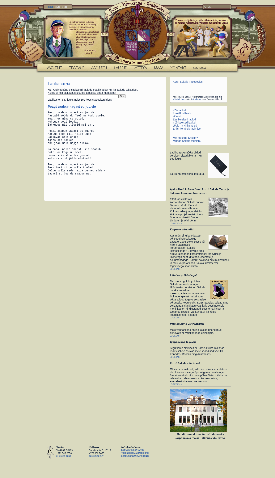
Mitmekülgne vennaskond (187, 323)
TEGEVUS (76, 68)
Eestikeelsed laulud (184, 119)
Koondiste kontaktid (132, 450)
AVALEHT (54, 68)
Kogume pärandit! (182, 229)
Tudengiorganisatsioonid (135, 453)
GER (64, 7)
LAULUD (120, 68)
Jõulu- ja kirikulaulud (185, 125)
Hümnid (177, 116)
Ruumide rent (63, 456)
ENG (57, 7)
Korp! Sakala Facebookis (188, 81)
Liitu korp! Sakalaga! (183, 275)
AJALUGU (99, 68)
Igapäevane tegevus (183, 341)
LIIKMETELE (199, 67)
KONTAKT (178, 68)
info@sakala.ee (131, 447)
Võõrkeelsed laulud (184, 122)
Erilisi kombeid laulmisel (187, 128)
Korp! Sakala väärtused (185, 363)
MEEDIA (140, 68)
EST (50, 7)
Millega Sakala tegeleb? (187, 140)
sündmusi (196, 99)
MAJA (158, 68)
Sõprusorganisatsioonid (135, 456)
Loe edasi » (176, 223)
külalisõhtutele (179, 99)
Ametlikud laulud (182, 113)
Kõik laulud (179, 110)
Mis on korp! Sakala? (185, 137)
